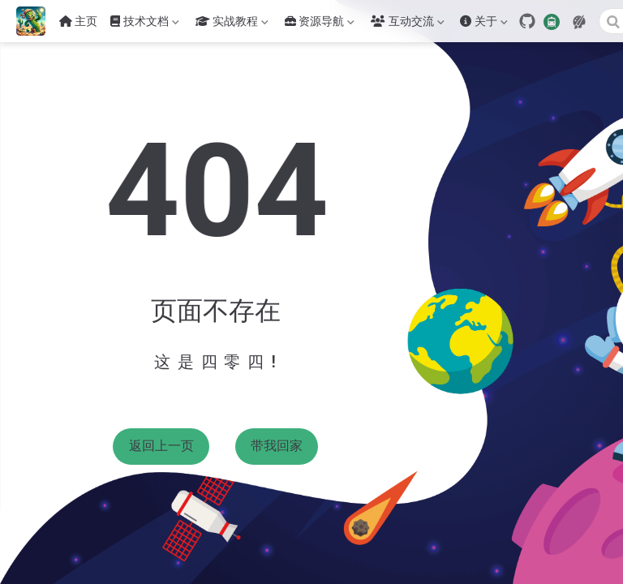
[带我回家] (36, 21)
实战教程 (232, 24)
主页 (78, 21)
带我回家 (277, 446)
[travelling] (552, 20)
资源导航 (319, 24)
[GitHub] (527, 21)
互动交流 (407, 24)
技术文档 (144, 24)
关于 (483, 24)
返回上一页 (161, 446)
